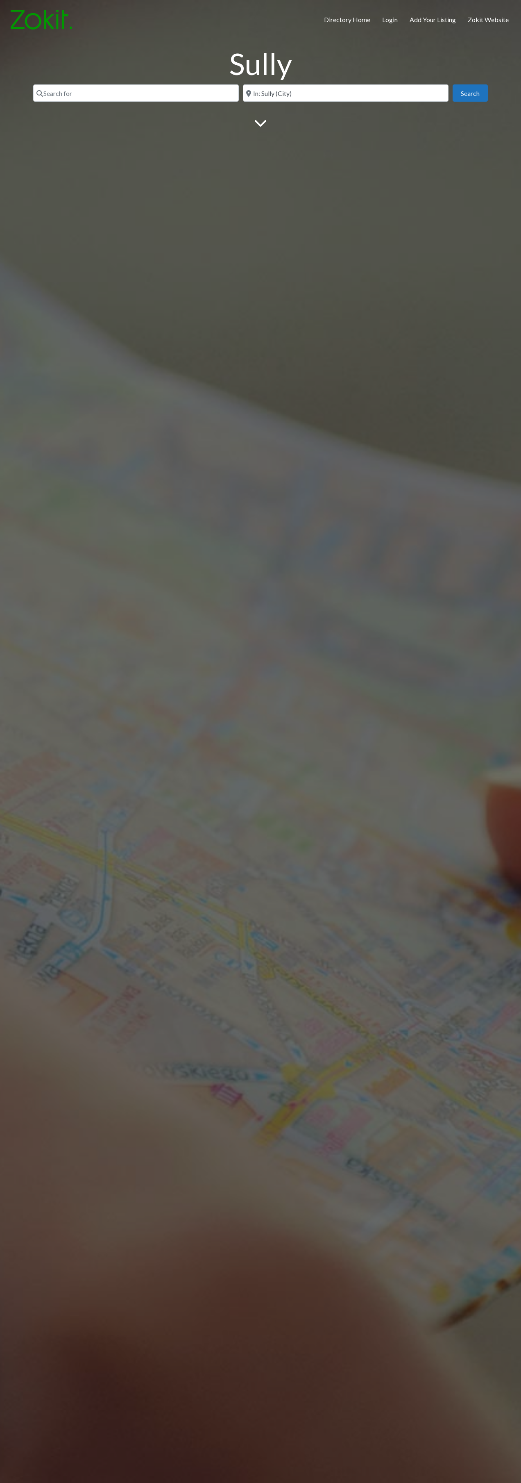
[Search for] (136, 93)
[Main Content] (260, 122)
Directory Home (347, 19)
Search (474, 92)
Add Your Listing (433, 19)
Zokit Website (488, 19)
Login (390, 19)
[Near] (346, 93)
